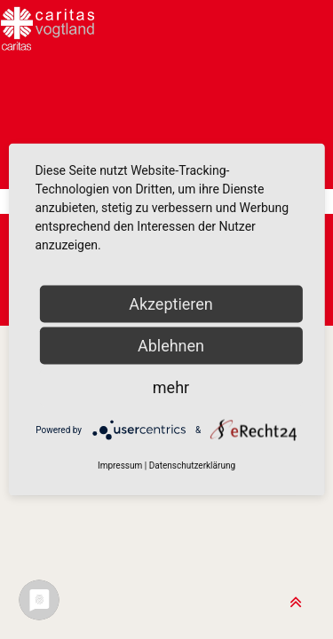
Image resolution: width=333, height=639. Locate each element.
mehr (171, 387)
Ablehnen (171, 345)
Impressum (120, 465)
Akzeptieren (171, 304)
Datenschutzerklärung (192, 465)
